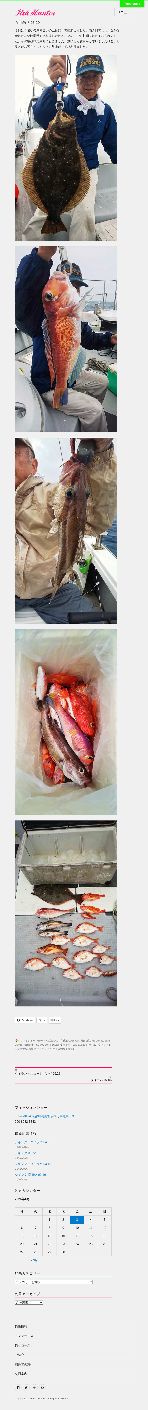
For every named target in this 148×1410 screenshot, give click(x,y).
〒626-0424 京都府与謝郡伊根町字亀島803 (44, 1116)
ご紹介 (19, 1355)
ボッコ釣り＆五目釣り (65, 1048)
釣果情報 (21, 1326)
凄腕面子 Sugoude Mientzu (41, 1044)
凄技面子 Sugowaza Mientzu (78, 1044)
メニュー (123, 12)
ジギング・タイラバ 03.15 (33, 1164)
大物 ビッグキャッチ (40, 1048)
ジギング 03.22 (25, 1153)
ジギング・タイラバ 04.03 (33, 1142)
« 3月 (34, 1260)
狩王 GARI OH (71, 1040)
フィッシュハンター (31, 1040)
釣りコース (22, 1345)
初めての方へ (24, 1364)
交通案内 (21, 1374)
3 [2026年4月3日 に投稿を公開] (77, 1219)
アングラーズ (24, 1336)
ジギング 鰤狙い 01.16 (30, 1174)
